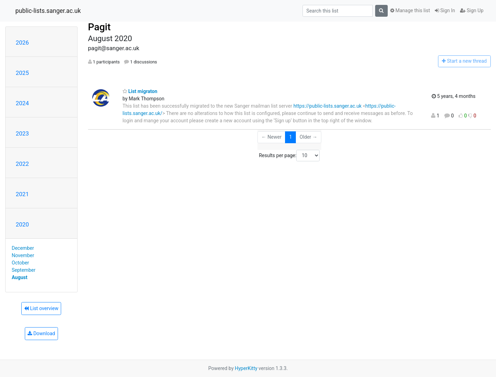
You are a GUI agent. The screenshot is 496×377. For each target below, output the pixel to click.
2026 (22, 42)
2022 (22, 163)
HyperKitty (246, 368)
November (23, 255)
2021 (22, 194)
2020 (22, 224)
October (20, 263)
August (20, 277)
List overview (41, 308)
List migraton (140, 91)
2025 (22, 72)
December (23, 248)
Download (41, 333)
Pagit (99, 27)
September (24, 270)
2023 (22, 133)
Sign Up (471, 10)
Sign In (445, 10)
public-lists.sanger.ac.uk (48, 10)
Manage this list (410, 10)
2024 (22, 103)
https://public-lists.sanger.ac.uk (327, 106)
